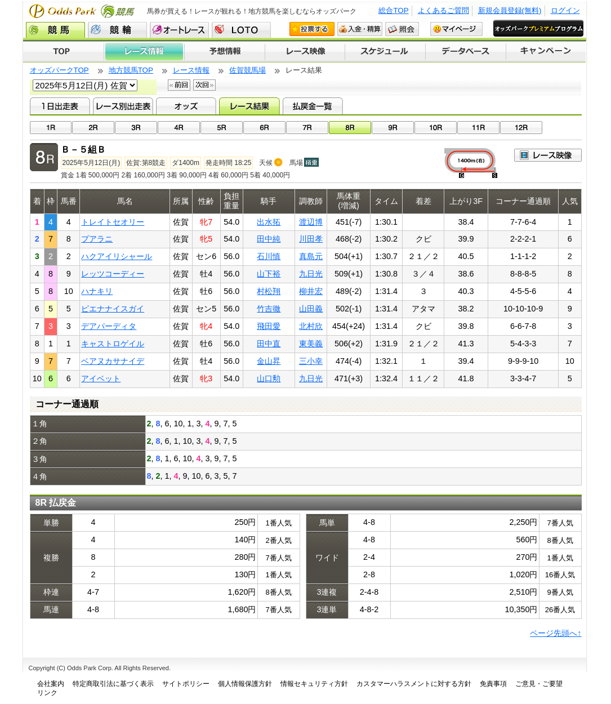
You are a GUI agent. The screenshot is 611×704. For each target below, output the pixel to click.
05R (221, 127)
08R (350, 127)
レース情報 (144, 52)
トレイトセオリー (112, 221)
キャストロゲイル (112, 343)
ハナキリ (97, 291)
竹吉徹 (268, 308)
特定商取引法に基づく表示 (113, 683)
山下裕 (268, 273)
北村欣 (311, 326)
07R (307, 127)
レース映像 (305, 52)
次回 (204, 85)
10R (435, 127)
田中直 (268, 343)
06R (264, 127)
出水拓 (268, 221)
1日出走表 (60, 105)
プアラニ (97, 238)
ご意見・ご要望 (539, 683)
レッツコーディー (112, 273)
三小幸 (311, 361)
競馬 (55, 30)
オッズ (186, 105)
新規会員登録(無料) (510, 10)
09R (393, 127)
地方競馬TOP (131, 70)
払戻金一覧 (313, 105)
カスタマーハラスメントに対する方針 (413, 683)
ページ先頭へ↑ (555, 633)
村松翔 (268, 291)
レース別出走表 (123, 105)
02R (93, 127)
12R (521, 127)
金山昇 (268, 361)
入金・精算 (359, 29)
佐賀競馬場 (247, 70)
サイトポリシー (185, 683)
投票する (312, 29)
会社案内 (50, 683)
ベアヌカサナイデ (112, 361)
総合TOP (393, 10)
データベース (466, 52)
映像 (548, 155)
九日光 (311, 273)
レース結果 (249, 105)
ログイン (565, 10)
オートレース (179, 30)
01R (51, 127)
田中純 (268, 238)
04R (179, 127)
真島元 (311, 256)
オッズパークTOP (59, 70)
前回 (179, 85)
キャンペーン (546, 52)
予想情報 (224, 52)
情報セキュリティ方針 (314, 683)
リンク (47, 692)
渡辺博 (311, 221)
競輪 (117, 30)
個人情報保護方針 (245, 683)
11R (478, 127)
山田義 (311, 308)
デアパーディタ (108, 326)
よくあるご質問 (443, 10)
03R (136, 127)
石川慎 (268, 256)
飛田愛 (268, 326)
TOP (63, 52)
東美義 (311, 343)
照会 (402, 29)
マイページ (456, 29)
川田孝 (311, 238)
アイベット (101, 378)
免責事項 (493, 683)
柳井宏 (311, 291)
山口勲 (268, 378)
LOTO (241, 30)
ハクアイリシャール (116, 256)
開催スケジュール (385, 52)
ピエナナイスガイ (112, 308)
